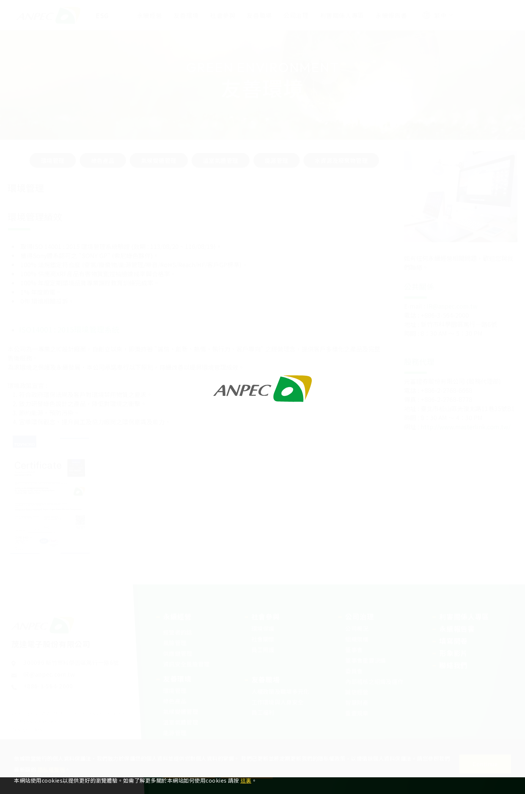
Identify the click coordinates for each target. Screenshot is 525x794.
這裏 (245, 780)
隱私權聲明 (51, 769)
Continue (485, 764)
